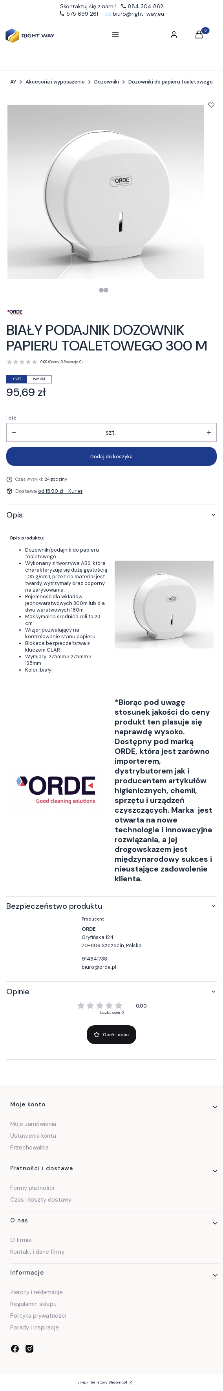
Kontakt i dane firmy (37, 1252)
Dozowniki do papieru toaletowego (170, 81)
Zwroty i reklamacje (36, 1292)
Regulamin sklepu (33, 1304)
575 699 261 (82, 13)
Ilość (11, 418)
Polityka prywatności (38, 1316)
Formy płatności (32, 1188)
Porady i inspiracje (34, 1327)
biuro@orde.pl (99, 967)
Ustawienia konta (33, 1136)
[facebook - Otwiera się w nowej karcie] (15, 1348)
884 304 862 (145, 6)
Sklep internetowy (102, 1382)
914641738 (94, 958)
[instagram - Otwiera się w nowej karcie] (29, 1348)
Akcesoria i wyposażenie (55, 81)
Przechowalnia (29, 1147)
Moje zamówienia (33, 1124)
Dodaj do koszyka (111, 456)
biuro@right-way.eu (138, 13)
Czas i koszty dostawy (40, 1200)
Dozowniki (106, 81)
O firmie (21, 1240)
